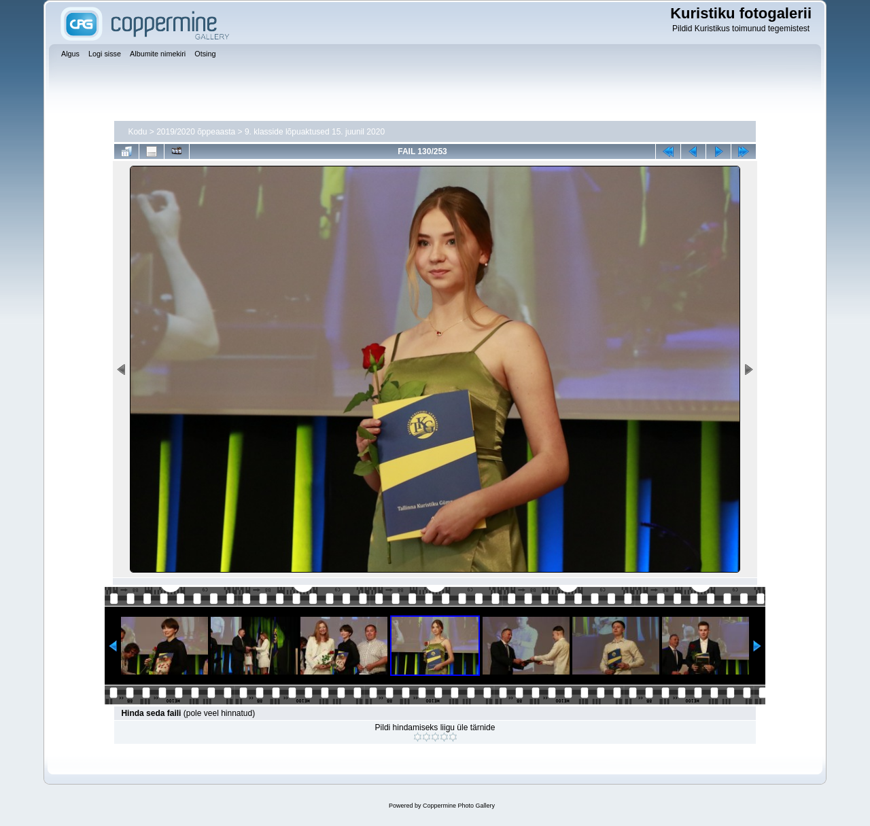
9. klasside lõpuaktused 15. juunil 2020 (315, 132)
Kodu (137, 132)
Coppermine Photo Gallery (459, 805)
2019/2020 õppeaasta (195, 132)
